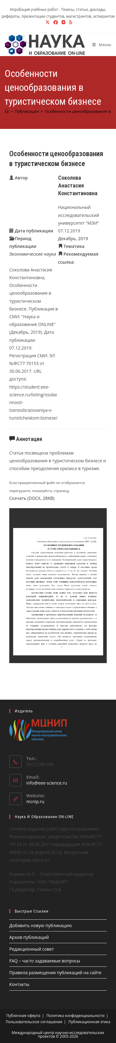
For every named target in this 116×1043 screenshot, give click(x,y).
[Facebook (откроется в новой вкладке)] (56, 22)
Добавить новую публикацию (40, 925)
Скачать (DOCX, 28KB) (31, 498)
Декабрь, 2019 (73, 238)
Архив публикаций (29, 937)
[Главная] (7, 111)
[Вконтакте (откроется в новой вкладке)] (63, 22)
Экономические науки (32, 254)
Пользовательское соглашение (34, 1021)
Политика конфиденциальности (75, 1015)
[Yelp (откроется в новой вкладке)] (69, 22)
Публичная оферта (23, 1015)
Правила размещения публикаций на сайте (55, 972)
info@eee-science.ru (46, 783)
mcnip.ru (35, 801)
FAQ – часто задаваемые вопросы (44, 961)
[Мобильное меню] (99, 44)
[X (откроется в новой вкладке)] (48, 22)
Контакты (19, 984)
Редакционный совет (31, 949)
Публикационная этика (89, 1021)
